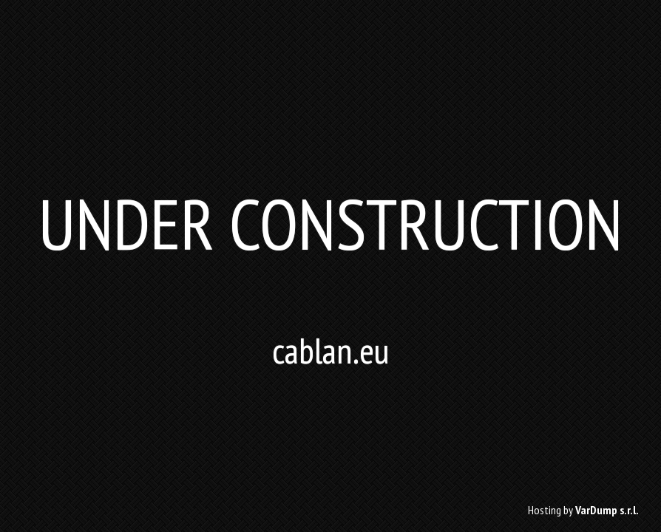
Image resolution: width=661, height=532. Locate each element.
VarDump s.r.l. (607, 509)
